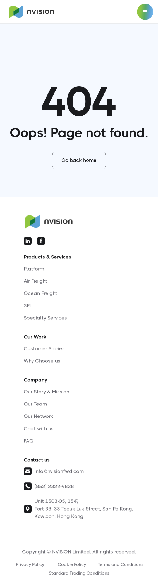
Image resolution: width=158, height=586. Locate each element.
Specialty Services (45, 320)
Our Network (38, 418)
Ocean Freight (40, 295)
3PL (28, 308)
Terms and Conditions (120, 568)
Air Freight (35, 283)
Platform (34, 271)
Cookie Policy (72, 568)
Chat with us (39, 431)
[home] (30, 12)
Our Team (35, 406)
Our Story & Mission (46, 394)
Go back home (79, 160)
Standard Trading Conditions (79, 577)
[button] (145, 12)
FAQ (28, 443)
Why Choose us (42, 363)
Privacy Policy (30, 568)
